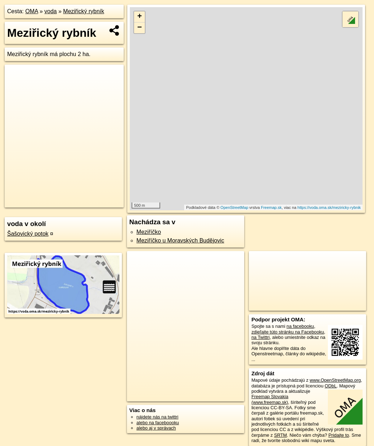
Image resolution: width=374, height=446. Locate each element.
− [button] (139, 27)
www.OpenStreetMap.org (335, 380)
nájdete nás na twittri (157, 417)
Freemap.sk (271, 207)
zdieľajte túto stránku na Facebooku (287, 332)
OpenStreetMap (234, 207)
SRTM (280, 435)
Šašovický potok (28, 234)
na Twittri (260, 337)
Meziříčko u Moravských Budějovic (180, 240)
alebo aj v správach (156, 428)
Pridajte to (338, 435)
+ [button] (139, 16)
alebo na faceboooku (158, 422)
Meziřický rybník (83, 11)
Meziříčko (149, 232)
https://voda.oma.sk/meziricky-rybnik (329, 207)
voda (50, 11)
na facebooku (300, 326)
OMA (31, 11)
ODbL (330, 386)
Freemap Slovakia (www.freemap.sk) (269, 399)
